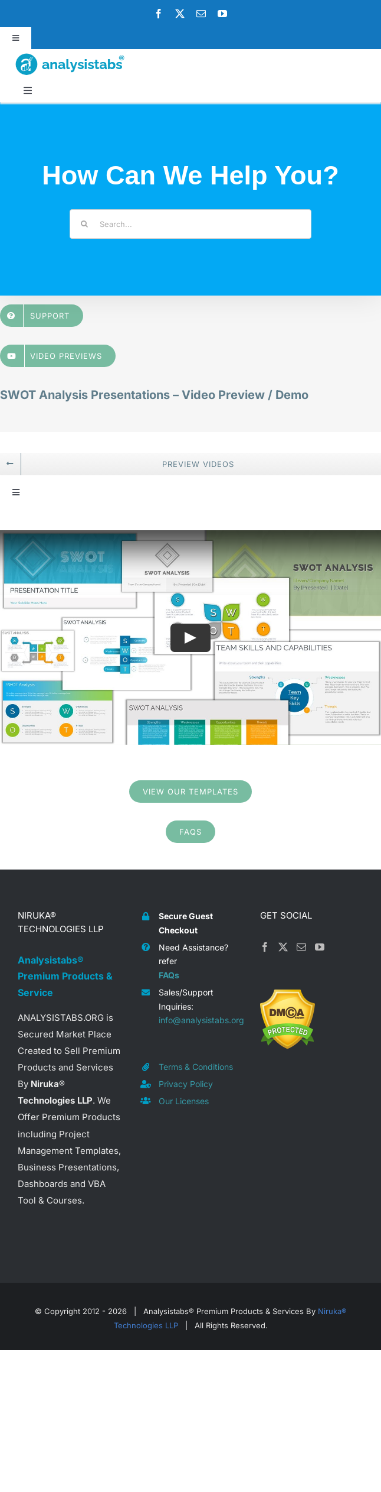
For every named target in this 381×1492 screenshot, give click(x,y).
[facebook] (158, 13)
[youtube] (222, 13)
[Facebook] (265, 947)
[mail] (201, 13)
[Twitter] (283, 947)
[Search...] (190, 224)
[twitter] (180, 13)
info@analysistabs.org (200, 1020)
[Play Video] (190, 637)
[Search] (84, 224)
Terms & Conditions (196, 1067)
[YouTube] (319, 947)
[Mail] (301, 947)
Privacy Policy (186, 1084)
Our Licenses (184, 1101)
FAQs (169, 975)
